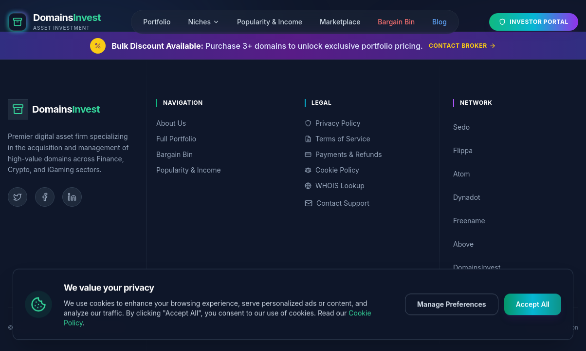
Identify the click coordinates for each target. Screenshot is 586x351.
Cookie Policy (332, 170)
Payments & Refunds (343, 154)
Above (513, 244)
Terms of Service (337, 139)
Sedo (513, 127)
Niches (204, 22)
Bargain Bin (396, 22)
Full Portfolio (176, 139)
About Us (171, 123)
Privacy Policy (333, 123)
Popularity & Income (269, 22)
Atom (513, 174)
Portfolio (156, 22)
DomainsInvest (513, 267)
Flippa (513, 150)
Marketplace (340, 22)
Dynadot (513, 197)
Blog (439, 22)
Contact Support (337, 203)
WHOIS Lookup (335, 185)
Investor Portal (533, 21)
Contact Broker (462, 45)
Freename (513, 220)
